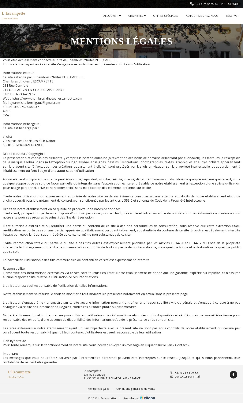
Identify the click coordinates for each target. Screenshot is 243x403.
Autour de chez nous (202, 15)
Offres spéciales (165, 15)
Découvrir (112, 15)
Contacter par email (185, 376)
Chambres (137, 15)
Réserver (232, 15)
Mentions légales (98, 388)
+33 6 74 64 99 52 (184, 372)
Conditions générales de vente (135, 388)
